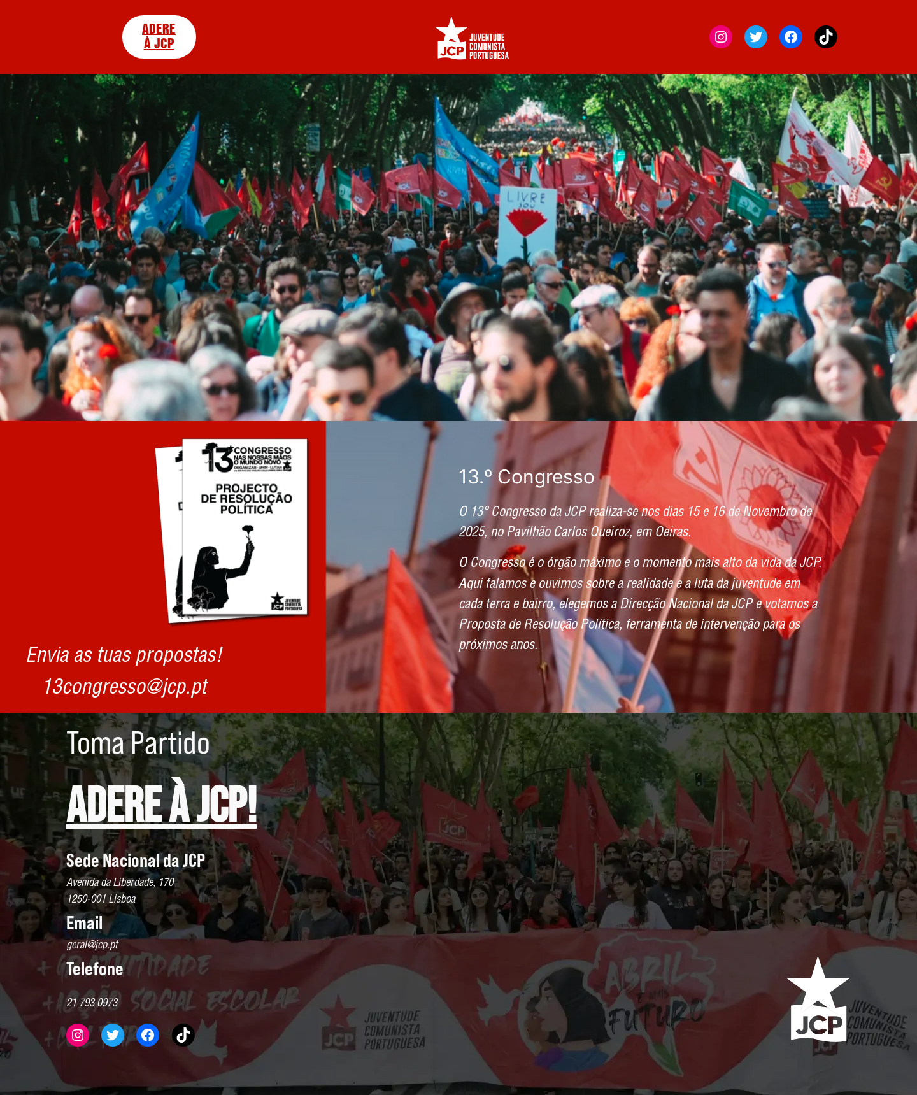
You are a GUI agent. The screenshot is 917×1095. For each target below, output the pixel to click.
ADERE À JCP (159, 37)
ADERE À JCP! (161, 807)
